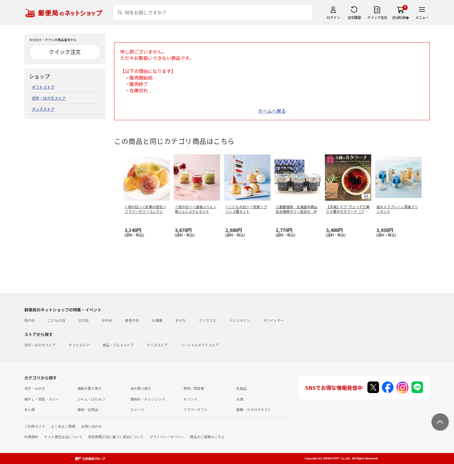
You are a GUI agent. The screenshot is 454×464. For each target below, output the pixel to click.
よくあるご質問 (63, 426)
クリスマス (207, 320)
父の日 (83, 320)
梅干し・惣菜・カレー (41, 399)
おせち (180, 320)
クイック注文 (377, 17)
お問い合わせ (91, 426)
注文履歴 (354, 17)
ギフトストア (43, 87)
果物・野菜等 (193, 388)
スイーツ (137, 409)
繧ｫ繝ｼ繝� (400, 17)
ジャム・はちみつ (91, 399)
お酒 (239, 399)
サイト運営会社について (63, 436)
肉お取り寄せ (140, 388)
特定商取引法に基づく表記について (116, 436)
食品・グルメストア (118, 344)
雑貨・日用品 (87, 409)
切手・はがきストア (49, 98)
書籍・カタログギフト (253, 409)
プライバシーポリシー (166, 436)
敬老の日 (132, 320)
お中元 (107, 320)
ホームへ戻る (272, 110)
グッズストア (43, 109)
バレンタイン (239, 320)
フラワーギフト (195, 409)
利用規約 (31, 436)
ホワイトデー (273, 320)
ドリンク (190, 399)
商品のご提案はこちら (207, 436)
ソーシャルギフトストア (200, 344)
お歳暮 (157, 320)
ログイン (333, 17)
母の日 (29, 320)
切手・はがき (34, 388)
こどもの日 (56, 320)
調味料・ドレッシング (147, 399)
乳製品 (241, 388)
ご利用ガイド (34, 426)
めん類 (29, 409)
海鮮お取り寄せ (89, 388)
